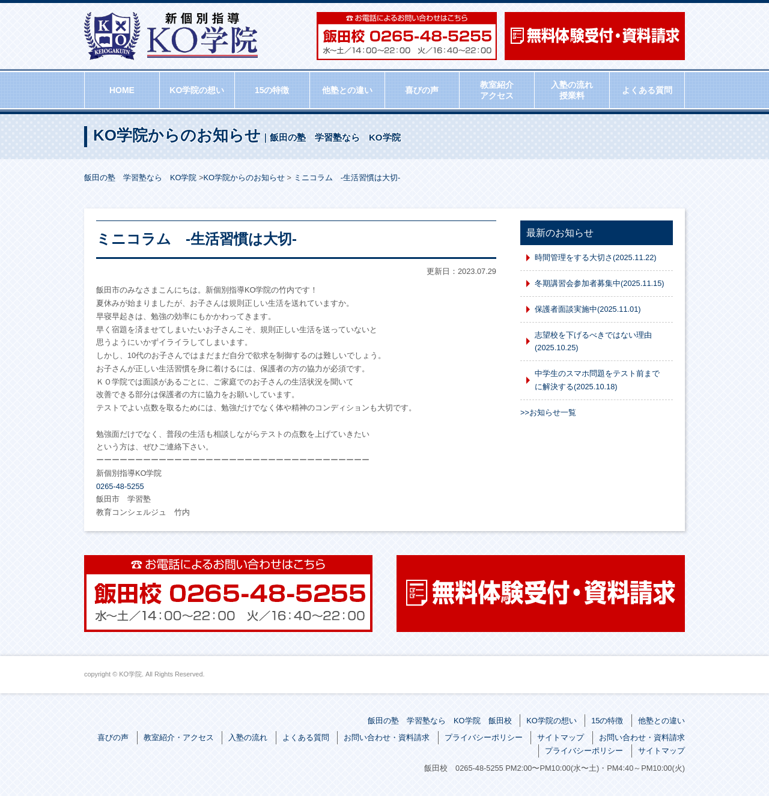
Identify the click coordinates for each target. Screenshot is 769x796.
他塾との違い (347, 90)
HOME (122, 90)
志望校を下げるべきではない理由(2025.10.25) (593, 341)
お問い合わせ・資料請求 (387, 737)
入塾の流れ (247, 737)
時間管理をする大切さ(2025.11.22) (596, 257)
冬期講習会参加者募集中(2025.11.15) (599, 283)
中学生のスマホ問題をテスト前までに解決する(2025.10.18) (597, 380)
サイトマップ (560, 737)
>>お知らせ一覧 (548, 412)
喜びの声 (422, 90)
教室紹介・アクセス (179, 737)
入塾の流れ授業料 (572, 90)
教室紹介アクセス (497, 90)
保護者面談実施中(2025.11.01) (588, 309)
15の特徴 (272, 90)
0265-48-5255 (120, 486)
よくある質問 (647, 90)
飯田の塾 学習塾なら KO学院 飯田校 (440, 720)
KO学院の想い (196, 90)
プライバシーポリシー (484, 737)
